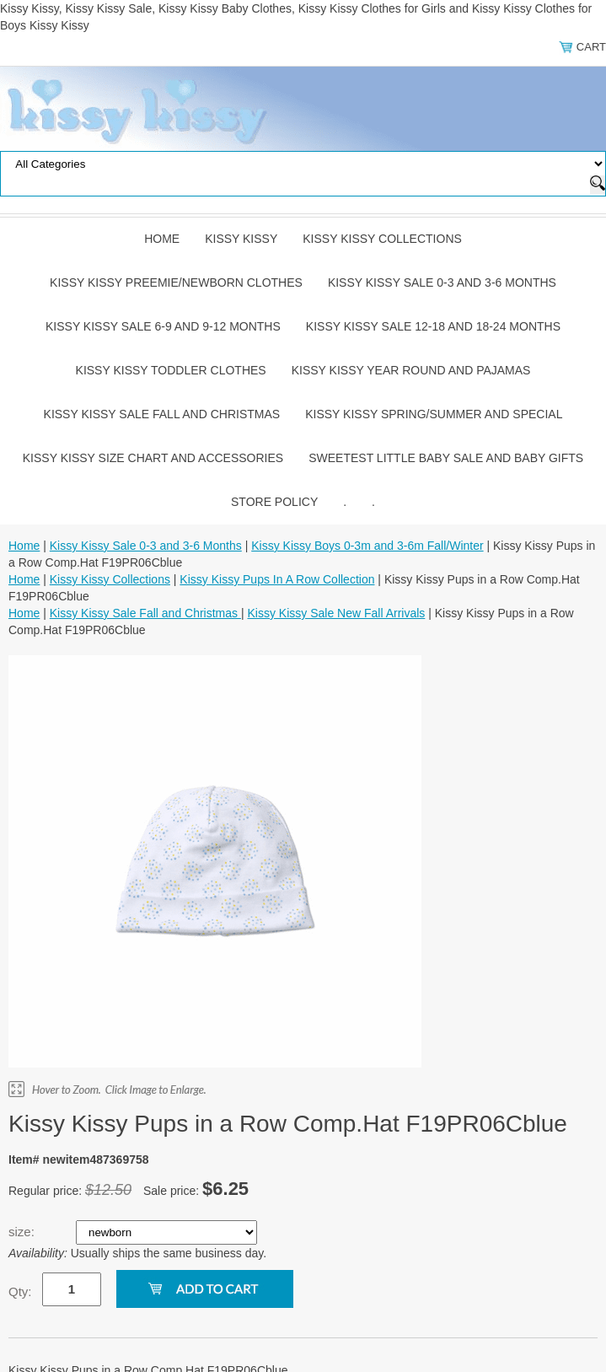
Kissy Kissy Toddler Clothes (171, 370)
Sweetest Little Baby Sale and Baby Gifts (445, 458)
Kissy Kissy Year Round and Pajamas (411, 370)
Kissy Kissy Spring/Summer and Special (433, 414)
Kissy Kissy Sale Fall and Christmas (162, 414)
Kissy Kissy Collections (382, 238)
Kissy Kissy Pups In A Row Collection (277, 579)
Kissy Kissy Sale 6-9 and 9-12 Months (163, 326)
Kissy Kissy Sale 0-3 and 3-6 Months (442, 282)
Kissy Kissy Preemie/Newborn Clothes (176, 282)
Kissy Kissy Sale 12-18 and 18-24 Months (433, 326)
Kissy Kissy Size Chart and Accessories (153, 458)
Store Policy (274, 501)
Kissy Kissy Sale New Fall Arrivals (337, 613)
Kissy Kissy (241, 238)
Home (162, 238)
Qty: (20, 1291)
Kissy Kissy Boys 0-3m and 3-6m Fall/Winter (367, 545)
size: (23, 1231)
